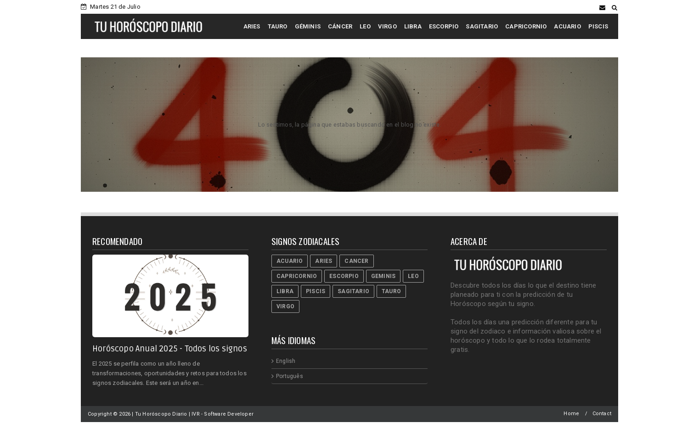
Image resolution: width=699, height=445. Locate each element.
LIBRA (413, 26)
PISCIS (598, 26)
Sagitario (353, 291)
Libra (284, 291)
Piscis (315, 291)
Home (571, 413)
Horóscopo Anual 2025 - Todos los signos (169, 349)
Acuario (289, 261)
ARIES (251, 26)
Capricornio (296, 276)
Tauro (391, 291)
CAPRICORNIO (526, 26)
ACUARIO (567, 26)
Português (289, 376)
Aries (323, 261)
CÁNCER (340, 26)
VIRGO (387, 26)
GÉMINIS (308, 26)
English (285, 361)
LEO (365, 26)
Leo (413, 276)
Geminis (383, 276)
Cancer (356, 261)
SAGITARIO (482, 26)
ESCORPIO (444, 26)
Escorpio (344, 276)
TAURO (277, 26)
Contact (601, 413)
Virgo (285, 306)
